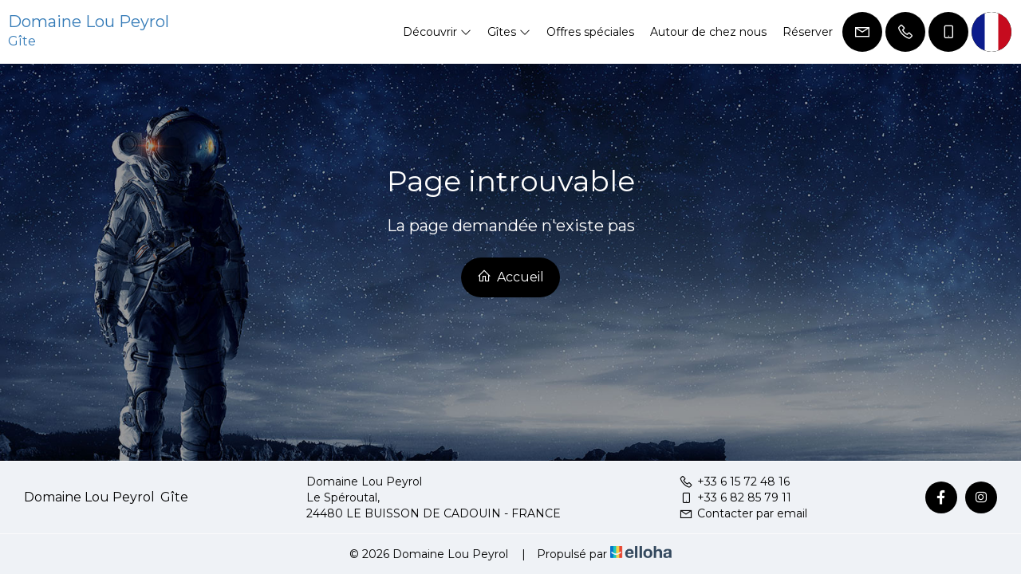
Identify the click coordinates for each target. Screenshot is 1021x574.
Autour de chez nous (708, 32)
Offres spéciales (590, 32)
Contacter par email (743, 513)
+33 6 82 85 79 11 (735, 497)
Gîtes (508, 32)
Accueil (510, 277)
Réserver (808, 32)
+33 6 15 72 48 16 (734, 481)
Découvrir (437, 32)
